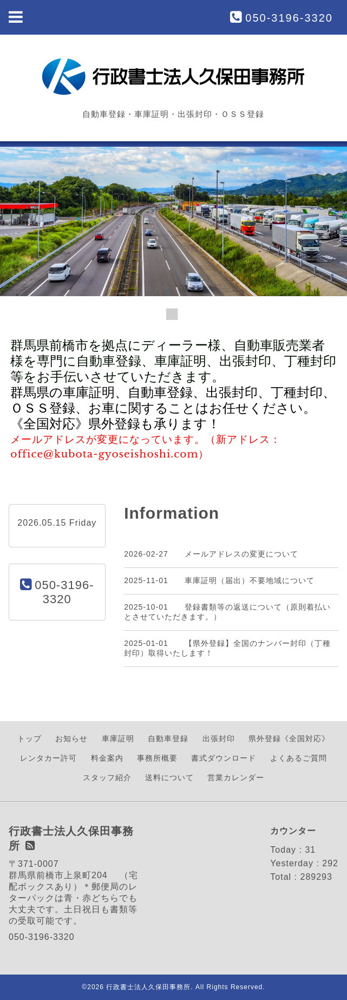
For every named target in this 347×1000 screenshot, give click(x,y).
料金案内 (107, 758)
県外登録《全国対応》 (289, 738)
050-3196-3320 (289, 18)
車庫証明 (118, 738)
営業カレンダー (235, 777)
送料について (169, 777)
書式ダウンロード (223, 758)
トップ (29, 738)
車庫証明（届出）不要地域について (250, 580)
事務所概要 (157, 758)
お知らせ (71, 738)
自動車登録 (168, 738)
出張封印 (218, 738)
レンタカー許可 (48, 758)
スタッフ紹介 (107, 777)
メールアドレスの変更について (241, 554)
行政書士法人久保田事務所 (148, 987)
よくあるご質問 (298, 758)
